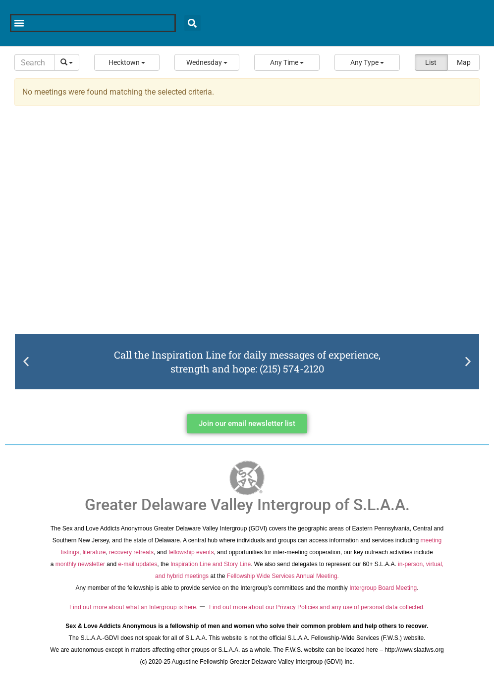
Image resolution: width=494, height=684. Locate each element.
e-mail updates (138, 564)
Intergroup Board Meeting (383, 587)
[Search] (34, 62)
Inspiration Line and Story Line (210, 564)
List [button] (431, 62)
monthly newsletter (80, 564)
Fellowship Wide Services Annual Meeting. (283, 576)
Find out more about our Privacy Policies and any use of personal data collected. (317, 607)
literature (94, 552)
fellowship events (191, 552)
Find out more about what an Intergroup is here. (133, 607)
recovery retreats (131, 552)
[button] (127, 62)
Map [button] (464, 62)
